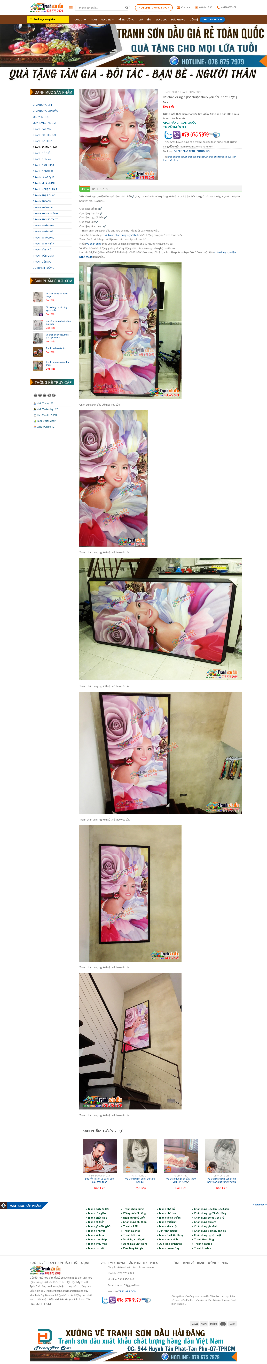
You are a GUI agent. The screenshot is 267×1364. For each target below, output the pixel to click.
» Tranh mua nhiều (168, 1239)
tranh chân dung (170, 160)
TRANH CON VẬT (43, 159)
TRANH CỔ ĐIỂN (42, 153)
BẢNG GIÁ (161, 19)
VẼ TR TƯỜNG (126, 19)
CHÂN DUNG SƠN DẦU (45, 110)
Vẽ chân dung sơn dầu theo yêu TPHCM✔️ (181, 1180)
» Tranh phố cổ (166, 1208)
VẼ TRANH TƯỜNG (43, 267)
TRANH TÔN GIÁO (43, 255)
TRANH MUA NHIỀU (44, 183)
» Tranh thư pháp (96, 1239)
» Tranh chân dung (132, 1208)
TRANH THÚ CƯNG (43, 237)
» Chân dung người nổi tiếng (209, 1213)
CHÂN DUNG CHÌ (42, 104)
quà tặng (232, 156)
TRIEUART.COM (127, 1291)
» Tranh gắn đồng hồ (98, 1226)
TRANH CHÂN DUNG (45, 147)
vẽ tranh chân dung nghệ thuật (122, 234)
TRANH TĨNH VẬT (43, 249)
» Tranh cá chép (130, 1230)
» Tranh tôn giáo (96, 1213)
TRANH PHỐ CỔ (42, 201)
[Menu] (71, 7)
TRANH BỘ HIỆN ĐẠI (44, 134)
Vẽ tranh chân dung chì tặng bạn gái (140, 1180)
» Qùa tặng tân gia (132, 1248)
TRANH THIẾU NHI (43, 225)
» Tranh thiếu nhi (167, 1221)
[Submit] (127, 8)
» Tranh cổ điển (95, 1221)
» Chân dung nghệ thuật (206, 1234)
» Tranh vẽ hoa (95, 1234)
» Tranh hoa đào (202, 1243)
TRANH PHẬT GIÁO (44, 195)
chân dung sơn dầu (218, 156)
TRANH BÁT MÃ (42, 129)
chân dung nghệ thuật (198, 156)
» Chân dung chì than (134, 1221)
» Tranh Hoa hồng (203, 1239)
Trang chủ (170, 92)
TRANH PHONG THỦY (45, 219)
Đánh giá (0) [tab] (100, 189)
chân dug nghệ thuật (177, 156)
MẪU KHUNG (178, 19)
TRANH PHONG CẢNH (45, 213)
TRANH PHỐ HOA (43, 207)
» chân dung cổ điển (133, 1217)
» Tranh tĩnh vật (95, 1230)
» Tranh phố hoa (167, 1213)
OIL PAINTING (41, 116)
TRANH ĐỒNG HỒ (43, 171)
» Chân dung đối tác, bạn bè (209, 1230)
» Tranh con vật (95, 1248)
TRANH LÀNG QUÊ (43, 177)
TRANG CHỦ (79, 19)
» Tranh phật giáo (96, 1217)
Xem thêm (258, 1204)
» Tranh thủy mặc (96, 1243)
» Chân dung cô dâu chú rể (208, 1217)
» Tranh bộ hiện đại (97, 1208)
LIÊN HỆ (194, 19)
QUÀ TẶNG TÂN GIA (44, 122)
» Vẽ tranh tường (167, 1230)
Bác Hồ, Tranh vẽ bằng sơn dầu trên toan (99, 1180)
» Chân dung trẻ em (204, 1221)
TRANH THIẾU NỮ (43, 231)
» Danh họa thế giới (132, 1239)
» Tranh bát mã (130, 1234)
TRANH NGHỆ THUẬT (45, 189)
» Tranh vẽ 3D (129, 1226)
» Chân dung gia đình (204, 1226)
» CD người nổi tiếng (133, 1213)
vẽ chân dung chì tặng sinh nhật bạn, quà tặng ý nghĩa (221, 1180)
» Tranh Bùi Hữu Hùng (170, 1234)
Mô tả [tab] (85, 189)
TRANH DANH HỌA (43, 165)
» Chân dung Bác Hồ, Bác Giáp (210, 1208)
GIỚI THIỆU (145, 19)
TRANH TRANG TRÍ (102, 19)
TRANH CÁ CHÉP (42, 140)
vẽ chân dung (93, 243)
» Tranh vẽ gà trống (169, 1217)
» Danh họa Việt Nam (134, 1243)
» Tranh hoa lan (201, 1248)
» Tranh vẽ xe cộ (167, 1226)
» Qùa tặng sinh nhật (169, 1243)
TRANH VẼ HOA (42, 261)
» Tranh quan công (168, 1248)
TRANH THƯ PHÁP (43, 243)
